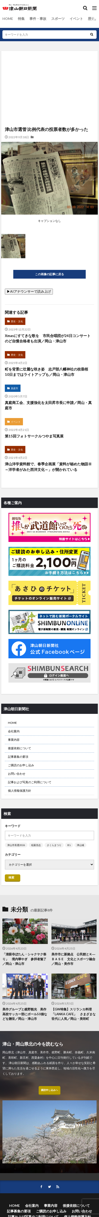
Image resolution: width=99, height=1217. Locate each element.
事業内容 (14, 739)
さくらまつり (54, 845)
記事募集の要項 (18, 756)
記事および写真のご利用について (29, 782)
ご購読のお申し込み (21, 765)
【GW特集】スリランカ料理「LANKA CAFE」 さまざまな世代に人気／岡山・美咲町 (73, 1014)
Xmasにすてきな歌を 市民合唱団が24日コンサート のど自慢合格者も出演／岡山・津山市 (49, 338)
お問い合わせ (16, 773)
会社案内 (14, 731)
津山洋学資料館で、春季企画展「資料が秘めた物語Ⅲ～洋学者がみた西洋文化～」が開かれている (48, 467)
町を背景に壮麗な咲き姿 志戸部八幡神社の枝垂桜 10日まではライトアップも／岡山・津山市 (48, 372)
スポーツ (58, 18)
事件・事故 (37, 18)
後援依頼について (19, 748)
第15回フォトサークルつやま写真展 (34, 436)
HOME (7, 18)
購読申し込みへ (49, 1089)
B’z (69, 845)
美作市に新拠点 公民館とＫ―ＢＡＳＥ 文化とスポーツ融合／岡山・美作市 (73, 959)
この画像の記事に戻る (49, 274)
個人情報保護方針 (19, 790)
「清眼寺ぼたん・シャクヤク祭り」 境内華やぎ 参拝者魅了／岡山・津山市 (24, 959)
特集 (21, 18)
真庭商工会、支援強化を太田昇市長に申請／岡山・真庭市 (48, 405)
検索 (11, 877)
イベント (76, 18)
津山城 (80, 845)
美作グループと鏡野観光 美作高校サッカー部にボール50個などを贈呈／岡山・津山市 (24, 1014)
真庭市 (14, 388)
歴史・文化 (17, 321)
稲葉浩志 (36, 845)
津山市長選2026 (16, 845)
